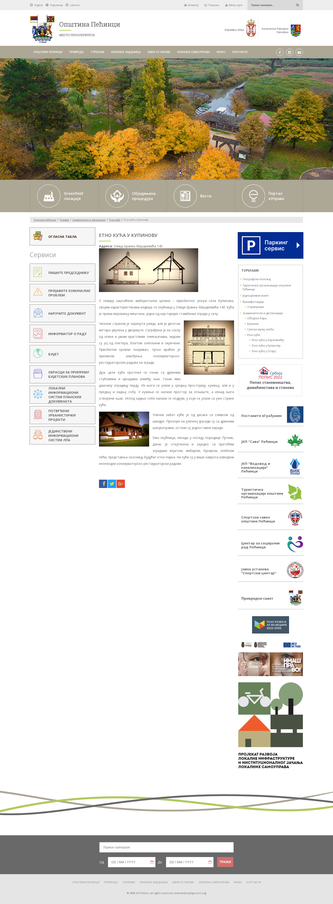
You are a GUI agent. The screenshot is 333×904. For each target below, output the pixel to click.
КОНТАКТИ (239, 52)
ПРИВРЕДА (76, 52)
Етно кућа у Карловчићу (268, 340)
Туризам (64, 219)
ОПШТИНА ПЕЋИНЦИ (48, 52)
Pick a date (152, 862)
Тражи (225, 862)
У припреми (255, 307)
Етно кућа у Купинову (266, 346)
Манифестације (253, 302)
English (38, 5)
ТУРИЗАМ (97, 52)
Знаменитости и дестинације (89, 219)
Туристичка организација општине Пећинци (267, 287)
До (160, 862)
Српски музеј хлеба (260, 329)
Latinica (75, 5)
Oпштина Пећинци (45, 219)
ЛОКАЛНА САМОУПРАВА (193, 52)
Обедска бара (257, 318)
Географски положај (257, 279)
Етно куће (114, 219)
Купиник (253, 324)
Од (101, 862)
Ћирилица (56, 5)
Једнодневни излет (256, 296)
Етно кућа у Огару (264, 351)
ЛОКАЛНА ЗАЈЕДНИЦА (126, 52)
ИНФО (221, 52)
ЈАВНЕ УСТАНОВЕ (159, 52)
